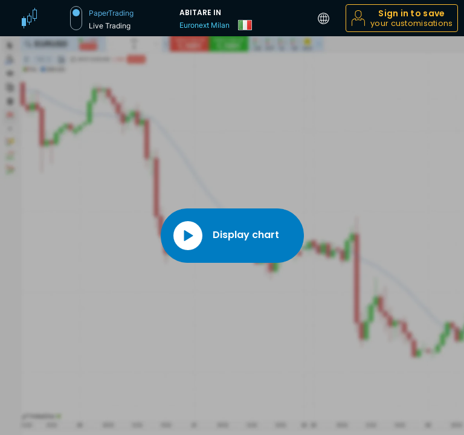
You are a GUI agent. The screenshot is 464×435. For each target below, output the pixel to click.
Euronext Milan (204, 25)
